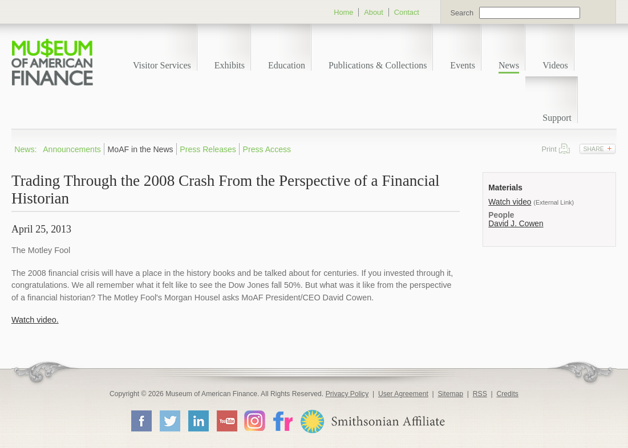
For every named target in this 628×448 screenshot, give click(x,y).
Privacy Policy (347, 394)
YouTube (226, 420)
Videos (555, 65)
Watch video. (35, 319)
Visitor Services (162, 65)
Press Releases (208, 149)
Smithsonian (372, 421)
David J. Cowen (515, 223)
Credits (507, 394)
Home (343, 12)
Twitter (169, 420)
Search (461, 13)
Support (557, 118)
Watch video (509, 202)
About (373, 12)
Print (564, 148)
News (509, 65)
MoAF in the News (140, 149)
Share (593, 148)
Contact (406, 12)
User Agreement (403, 394)
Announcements (72, 149)
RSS (480, 394)
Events (462, 65)
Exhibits (229, 65)
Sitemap (450, 394)
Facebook (141, 420)
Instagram (254, 420)
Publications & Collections (378, 65)
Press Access (267, 149)
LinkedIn (198, 420)
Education (286, 65)
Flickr (282, 420)
